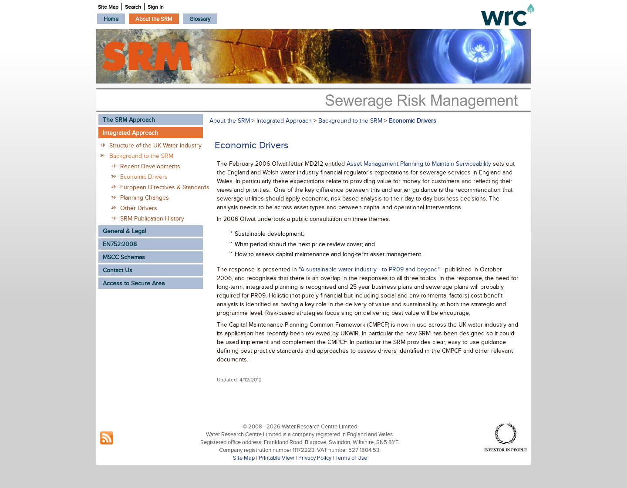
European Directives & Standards (161, 187)
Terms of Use (351, 457)
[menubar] (157, 18)
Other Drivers (138, 208)
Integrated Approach (284, 120)
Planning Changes (144, 197)
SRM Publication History (152, 218)
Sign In (156, 6)
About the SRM (229, 120)
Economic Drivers (144, 176)
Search (133, 6)
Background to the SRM (141, 155)
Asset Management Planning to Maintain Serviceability (420, 163)
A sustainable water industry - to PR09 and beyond (369, 269)
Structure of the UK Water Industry (155, 145)
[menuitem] (111, 18)
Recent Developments (150, 166)
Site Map (244, 457)
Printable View (276, 457)
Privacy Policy (314, 457)
